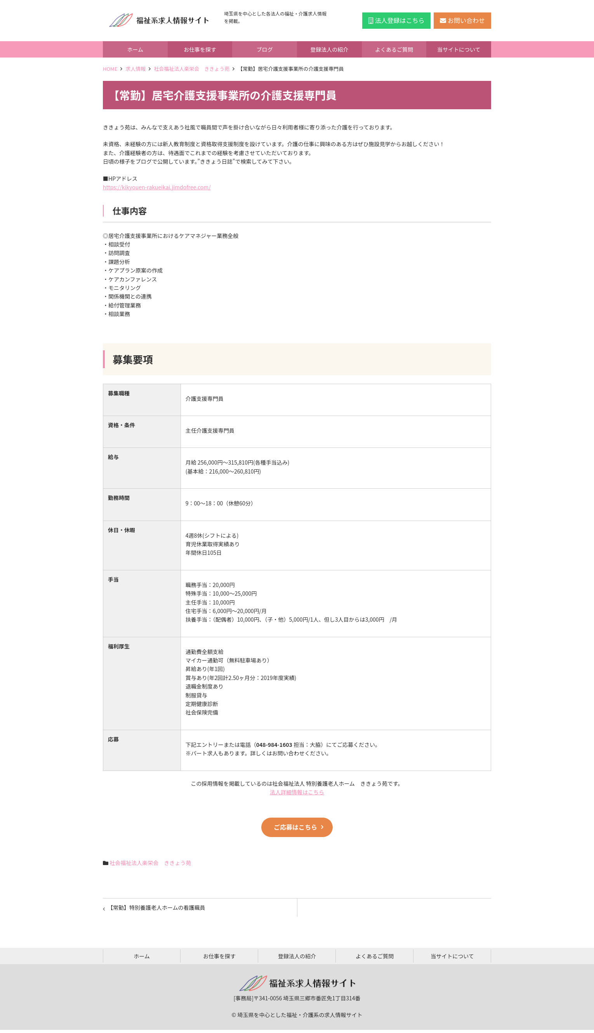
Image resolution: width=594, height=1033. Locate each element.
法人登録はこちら (396, 20)
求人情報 (135, 68)
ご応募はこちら (295, 827)
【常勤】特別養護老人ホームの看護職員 (158, 909)
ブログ (265, 49)
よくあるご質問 (394, 49)
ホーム (135, 49)
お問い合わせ (462, 20)
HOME (110, 68)
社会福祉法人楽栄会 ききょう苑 (191, 68)
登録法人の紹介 (329, 49)
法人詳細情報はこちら (297, 792)
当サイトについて (459, 49)
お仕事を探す (200, 49)
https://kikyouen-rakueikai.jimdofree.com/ (157, 187)
